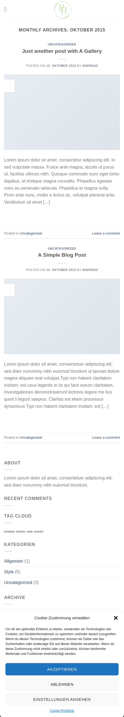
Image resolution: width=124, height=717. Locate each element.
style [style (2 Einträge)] (30, 531)
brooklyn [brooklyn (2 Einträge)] (9, 531)
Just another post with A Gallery (62, 51)
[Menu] (7, 9)
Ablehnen (61, 694)
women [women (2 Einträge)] (38, 531)
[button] (116, 628)
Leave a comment (106, 233)
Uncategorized (62, 44)
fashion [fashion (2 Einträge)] (21, 531)
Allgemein (13, 561)
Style (9, 571)
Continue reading (62, 214)
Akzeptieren (62, 678)
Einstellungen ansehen (61, 709)
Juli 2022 (13, 614)
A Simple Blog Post (62, 255)
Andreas (90, 65)
